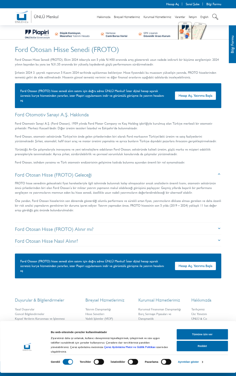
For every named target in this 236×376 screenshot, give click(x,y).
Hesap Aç (172, 4)
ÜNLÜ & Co (199, 319)
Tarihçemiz (198, 309)
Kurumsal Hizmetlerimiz (157, 17)
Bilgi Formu (213, 4)
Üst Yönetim (199, 314)
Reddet (202, 349)
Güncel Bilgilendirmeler (30, 314)
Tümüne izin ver (202, 337)
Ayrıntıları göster (189, 365)
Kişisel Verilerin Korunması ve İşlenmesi (41, 319)
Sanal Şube (193, 4)
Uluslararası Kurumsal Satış (156, 323)
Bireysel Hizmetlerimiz (127, 17)
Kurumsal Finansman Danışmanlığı (160, 309)
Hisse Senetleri (95, 314)
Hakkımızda (103, 17)
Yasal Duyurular (25, 309)
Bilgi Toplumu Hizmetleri (31, 323)
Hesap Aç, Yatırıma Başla (195, 96)
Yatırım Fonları (95, 323)
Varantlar (180, 17)
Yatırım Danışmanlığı (98, 309)
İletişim (193, 17)
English (204, 17)
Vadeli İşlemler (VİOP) (100, 319)
